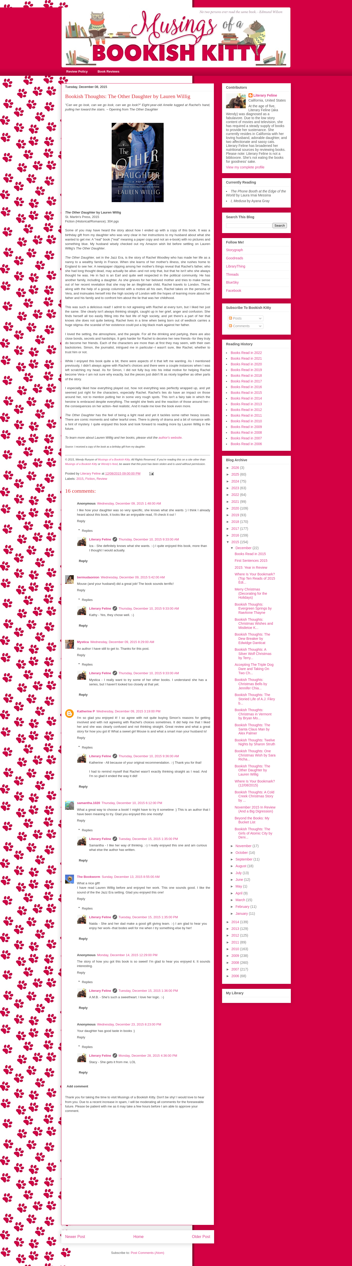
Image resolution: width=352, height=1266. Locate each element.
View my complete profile (245, 167)
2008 (235, 963)
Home (138, 1237)
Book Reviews (108, 71)
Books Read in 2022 (246, 353)
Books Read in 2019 (246, 370)
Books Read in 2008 (246, 432)
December (243, 548)
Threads (232, 274)
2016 (235, 535)
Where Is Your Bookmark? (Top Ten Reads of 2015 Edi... (255, 578)
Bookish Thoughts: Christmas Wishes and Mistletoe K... (254, 624)
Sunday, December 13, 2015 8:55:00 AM (131, 877)
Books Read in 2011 (246, 415)
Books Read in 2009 (246, 427)
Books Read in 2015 (246, 393)
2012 (235, 935)
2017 (235, 529)
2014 (235, 922)
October (242, 853)
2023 (235, 488)
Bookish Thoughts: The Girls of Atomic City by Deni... (253, 833)
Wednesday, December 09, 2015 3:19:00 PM (128, 711)
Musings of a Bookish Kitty (114, 459)
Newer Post (75, 1237)
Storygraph (234, 250)
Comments (239, 326)
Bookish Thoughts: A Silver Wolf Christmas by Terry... (253, 653)
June (239, 880)
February (242, 907)
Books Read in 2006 (246, 444)
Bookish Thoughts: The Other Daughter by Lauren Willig (252, 770)
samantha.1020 (88, 803)
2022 (235, 495)
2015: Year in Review (251, 567)
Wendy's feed (109, 463)
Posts (235, 318)
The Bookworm (88, 877)
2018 (235, 522)
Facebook (233, 291)
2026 (235, 468)
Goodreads (234, 258)
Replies (87, 530)
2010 (235, 949)
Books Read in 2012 (246, 410)
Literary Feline (100, 539)
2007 (235, 969)
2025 (235, 474)
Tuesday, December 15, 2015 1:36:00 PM (148, 991)
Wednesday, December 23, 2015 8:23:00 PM (129, 1024)
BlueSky (232, 282)
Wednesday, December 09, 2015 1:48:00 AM (129, 503)
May (239, 886)
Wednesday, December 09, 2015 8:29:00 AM (122, 642)
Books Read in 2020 (246, 364)
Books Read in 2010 (246, 421)
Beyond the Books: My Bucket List (252, 820)
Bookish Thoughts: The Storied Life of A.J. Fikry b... (255, 699)
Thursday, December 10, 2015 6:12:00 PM (131, 803)
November (243, 846)
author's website (170, 437)
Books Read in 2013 (246, 404)
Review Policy (77, 71)
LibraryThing (235, 266)
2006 (235, 976)
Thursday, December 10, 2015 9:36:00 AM (149, 756)
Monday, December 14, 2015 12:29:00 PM (127, 955)
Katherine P (86, 711)
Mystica (83, 642)
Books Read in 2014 (246, 398)
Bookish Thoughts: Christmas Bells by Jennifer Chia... (251, 684)
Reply (81, 521)
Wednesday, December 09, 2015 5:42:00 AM (133, 577)
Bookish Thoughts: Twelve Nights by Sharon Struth (255, 742)
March (240, 900)
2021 (235, 502)
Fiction (90, 479)
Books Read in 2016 (246, 387)
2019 (235, 515)
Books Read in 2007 (246, 438)
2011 (235, 942)
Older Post (201, 1237)
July (239, 873)
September (244, 859)
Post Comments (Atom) (147, 1253)
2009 (235, 956)
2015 (80, 479)
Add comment (77, 1086)
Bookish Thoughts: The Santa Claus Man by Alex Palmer (252, 729)
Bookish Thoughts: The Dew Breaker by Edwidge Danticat (252, 638)
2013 (235, 929)
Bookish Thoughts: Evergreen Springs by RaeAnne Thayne (253, 608)
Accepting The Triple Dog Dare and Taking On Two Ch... (254, 669)
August (241, 866)
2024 (235, 481)
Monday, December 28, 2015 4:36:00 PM (148, 1055)
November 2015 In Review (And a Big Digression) (255, 809)
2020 (235, 508)
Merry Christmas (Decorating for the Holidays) (251, 593)
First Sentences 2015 (251, 561)
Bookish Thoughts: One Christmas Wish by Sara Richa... (255, 755)
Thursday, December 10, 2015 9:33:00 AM (149, 539)
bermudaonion (88, 577)
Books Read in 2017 (246, 381)
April (239, 893)
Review (102, 479)
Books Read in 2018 (246, 375)
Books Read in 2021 (246, 358)
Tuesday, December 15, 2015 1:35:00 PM (148, 839)
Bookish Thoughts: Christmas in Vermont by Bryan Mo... (253, 714)
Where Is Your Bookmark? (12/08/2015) (255, 783)
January (242, 914)
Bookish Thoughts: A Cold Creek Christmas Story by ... (254, 796)
